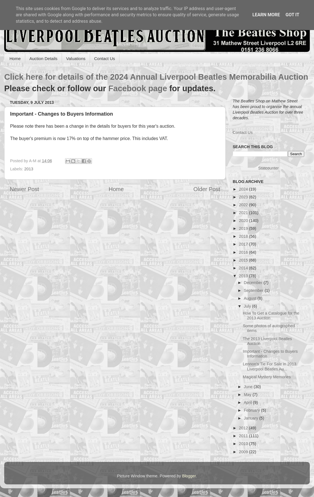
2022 (244, 205)
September (254, 290)
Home (15, 58)
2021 (244, 212)
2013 (28, 169)
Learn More (266, 14)
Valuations (76, 58)
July (248, 306)
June (249, 386)
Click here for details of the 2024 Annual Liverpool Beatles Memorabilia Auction (156, 76)
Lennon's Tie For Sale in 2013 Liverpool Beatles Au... (269, 366)
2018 (244, 236)
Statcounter (268, 168)
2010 (244, 443)
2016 (244, 252)
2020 (244, 220)
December (254, 282)
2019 (244, 228)
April (248, 402)
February (252, 410)
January (251, 418)
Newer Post (24, 189)
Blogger (189, 476)
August (251, 298)
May (248, 394)
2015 (244, 260)
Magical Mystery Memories (267, 377)
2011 (244, 436)
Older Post (206, 189)
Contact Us (104, 58)
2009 (244, 452)
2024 (244, 189)
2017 (244, 244)
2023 (244, 197)
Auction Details (43, 58)
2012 (244, 428)
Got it (292, 14)
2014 (244, 268)
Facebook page (137, 88)
